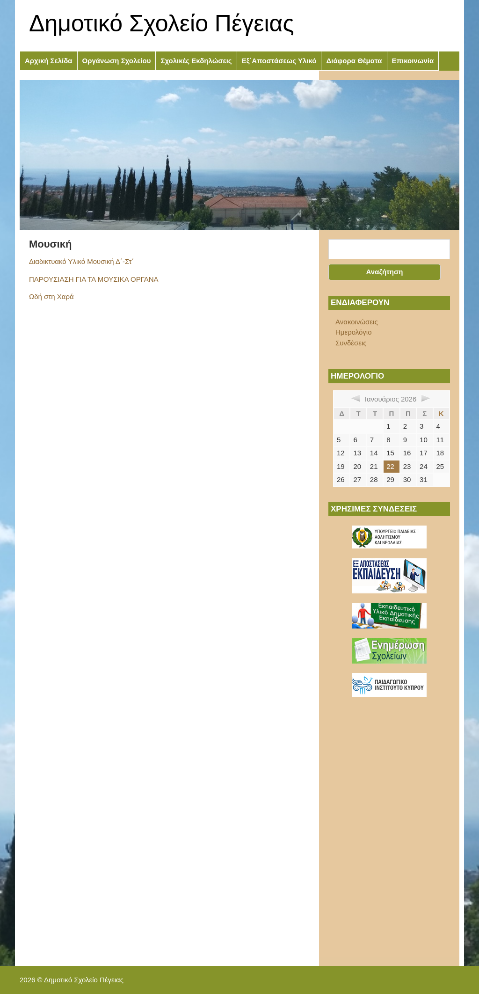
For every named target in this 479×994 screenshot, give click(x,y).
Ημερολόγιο (353, 332)
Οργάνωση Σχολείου (116, 61)
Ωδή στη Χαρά (51, 296)
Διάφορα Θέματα (354, 61)
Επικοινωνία (413, 61)
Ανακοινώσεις (356, 322)
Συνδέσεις (351, 343)
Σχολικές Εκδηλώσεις (196, 61)
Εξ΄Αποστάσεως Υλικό (279, 61)
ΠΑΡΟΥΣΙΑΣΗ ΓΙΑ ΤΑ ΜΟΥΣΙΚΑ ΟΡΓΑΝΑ (93, 279)
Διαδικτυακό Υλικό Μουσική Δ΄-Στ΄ (81, 261)
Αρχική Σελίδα (49, 61)
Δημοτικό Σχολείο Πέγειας (161, 23)
